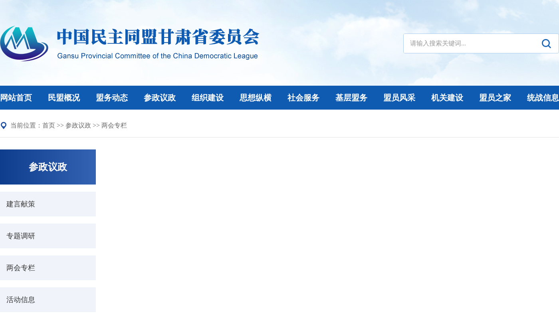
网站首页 (16, 97)
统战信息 (543, 97)
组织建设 (208, 97)
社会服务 (303, 97)
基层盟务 (351, 97)
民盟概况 (64, 97)
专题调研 (20, 236)
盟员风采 (399, 97)
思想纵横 (256, 97)
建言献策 (20, 204)
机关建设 (447, 97)
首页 (48, 125)
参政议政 (160, 97)
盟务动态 (112, 97)
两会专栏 (114, 125)
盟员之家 (495, 97)
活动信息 (20, 300)
